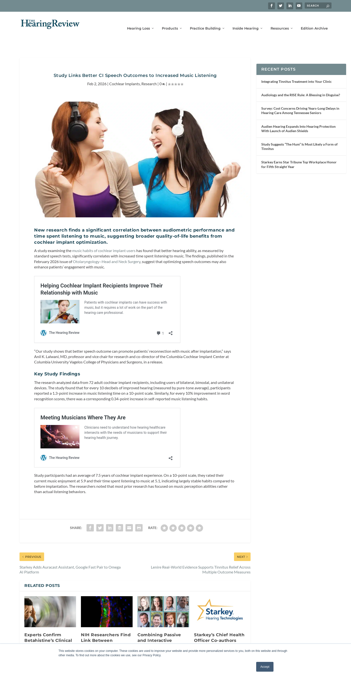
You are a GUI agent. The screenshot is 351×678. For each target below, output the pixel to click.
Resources (280, 21)
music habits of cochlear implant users (104, 243)
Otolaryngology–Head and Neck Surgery (106, 254)
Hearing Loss (138, 21)
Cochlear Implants (124, 76)
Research (149, 76)
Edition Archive (314, 21)
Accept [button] (264, 666)
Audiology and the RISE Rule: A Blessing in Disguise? (300, 88)
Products (170, 21)
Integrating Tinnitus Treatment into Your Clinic (296, 74)
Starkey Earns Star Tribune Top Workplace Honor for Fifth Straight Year (299, 157)
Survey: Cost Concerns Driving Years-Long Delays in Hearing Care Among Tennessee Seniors (300, 103)
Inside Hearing (246, 21)
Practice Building (205, 21)
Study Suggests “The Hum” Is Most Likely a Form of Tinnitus (299, 139)
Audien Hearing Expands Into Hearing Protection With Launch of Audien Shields (298, 121)
